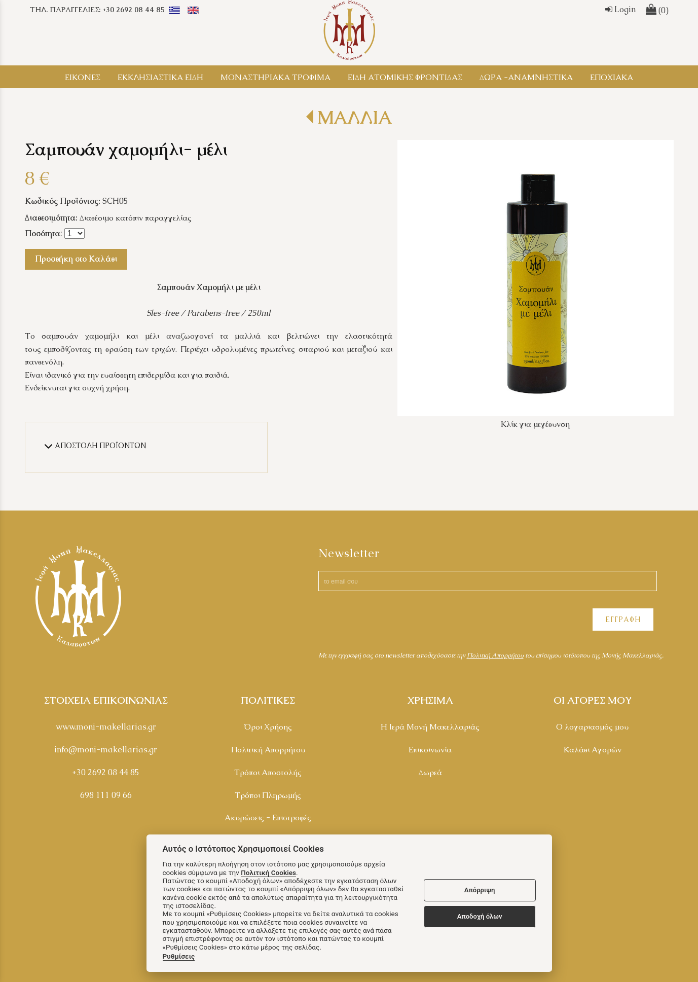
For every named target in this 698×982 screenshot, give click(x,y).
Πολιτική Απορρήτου (268, 749)
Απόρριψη (479, 890)
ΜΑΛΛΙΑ (354, 117)
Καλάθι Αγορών (592, 749)
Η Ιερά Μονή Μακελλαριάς (430, 726)
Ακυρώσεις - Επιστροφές (268, 817)
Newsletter (349, 553)
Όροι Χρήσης (268, 726)
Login (620, 9)
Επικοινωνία (430, 749)
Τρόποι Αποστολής (268, 772)
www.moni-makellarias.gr (106, 726)
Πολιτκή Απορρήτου (495, 655)
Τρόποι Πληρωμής (268, 795)
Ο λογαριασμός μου (592, 726)
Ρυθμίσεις (179, 956)
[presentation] (395, 621)
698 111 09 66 (106, 795)
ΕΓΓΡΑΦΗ (623, 619)
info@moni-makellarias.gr (105, 749)
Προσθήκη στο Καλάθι (76, 258)
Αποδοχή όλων (479, 916)
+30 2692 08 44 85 (105, 772)
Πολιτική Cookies (268, 872)
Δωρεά (430, 772)
